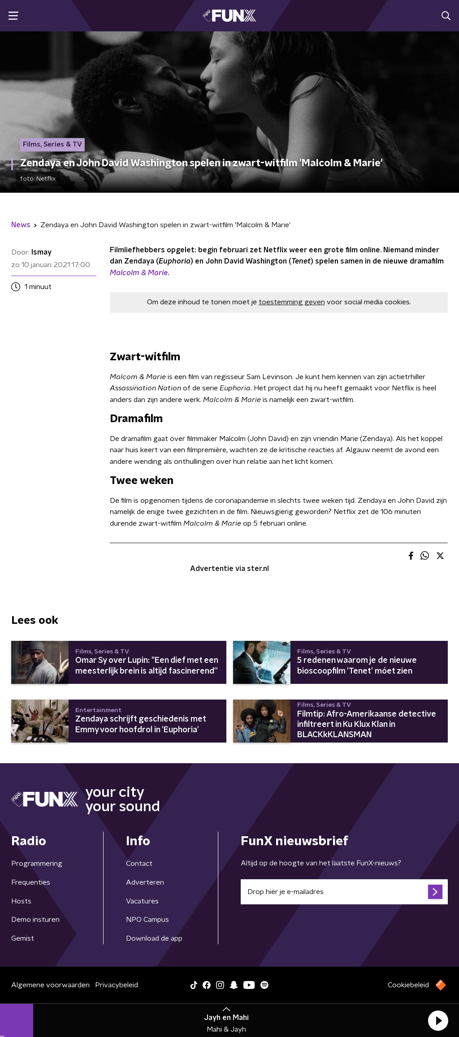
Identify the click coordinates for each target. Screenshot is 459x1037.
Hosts (21, 901)
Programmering (36, 863)
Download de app (154, 938)
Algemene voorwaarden (50, 985)
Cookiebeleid (408, 985)
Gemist (22, 938)
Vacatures (142, 901)
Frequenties (30, 882)
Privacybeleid (116, 985)
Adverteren (145, 882)
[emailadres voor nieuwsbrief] (344, 891)
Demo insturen (35, 919)
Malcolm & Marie (139, 273)
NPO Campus (147, 919)
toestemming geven (292, 302)
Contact (139, 863)
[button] (438, 1020)
